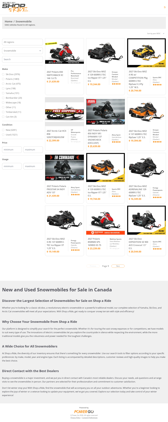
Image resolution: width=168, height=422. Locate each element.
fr (165, 7)
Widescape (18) (13, 102)
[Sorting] (156, 33)
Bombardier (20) (14, 97)
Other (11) (11, 107)
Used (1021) (11, 134)
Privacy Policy (75, 417)
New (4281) (11, 130)
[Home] (16, 7)
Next (118, 266)
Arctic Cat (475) (13, 83)
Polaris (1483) (12, 79)
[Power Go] (84, 411)
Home (8, 21)
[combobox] (22, 42)
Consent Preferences (90, 417)
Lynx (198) (11, 88)
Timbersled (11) (13, 112)
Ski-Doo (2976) (13, 74)
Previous (93, 266)
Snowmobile (24, 21)
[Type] (22, 50)
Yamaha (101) (12, 93)
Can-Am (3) (11, 116)
